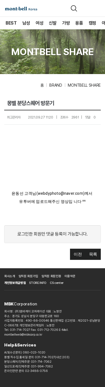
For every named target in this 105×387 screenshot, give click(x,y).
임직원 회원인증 (51, 276)
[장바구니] (86, 8)
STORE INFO (37, 283)
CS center (57, 283)
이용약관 (69, 276)
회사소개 (9, 276)
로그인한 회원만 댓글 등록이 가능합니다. (52, 234)
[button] (77, 254)
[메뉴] (97, 8)
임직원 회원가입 (28, 276)
